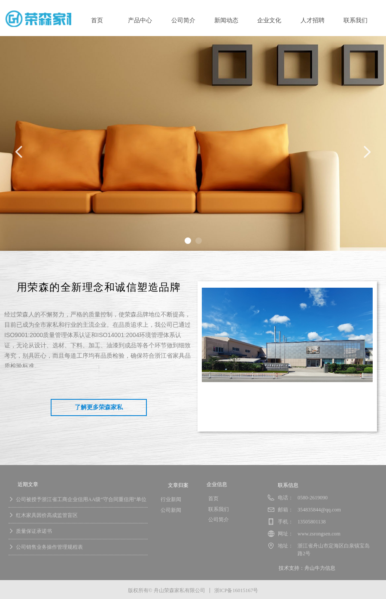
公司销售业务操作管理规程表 (49, 547)
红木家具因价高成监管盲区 (47, 515)
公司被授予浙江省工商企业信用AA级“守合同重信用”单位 (81, 499)
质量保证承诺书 (34, 531)
